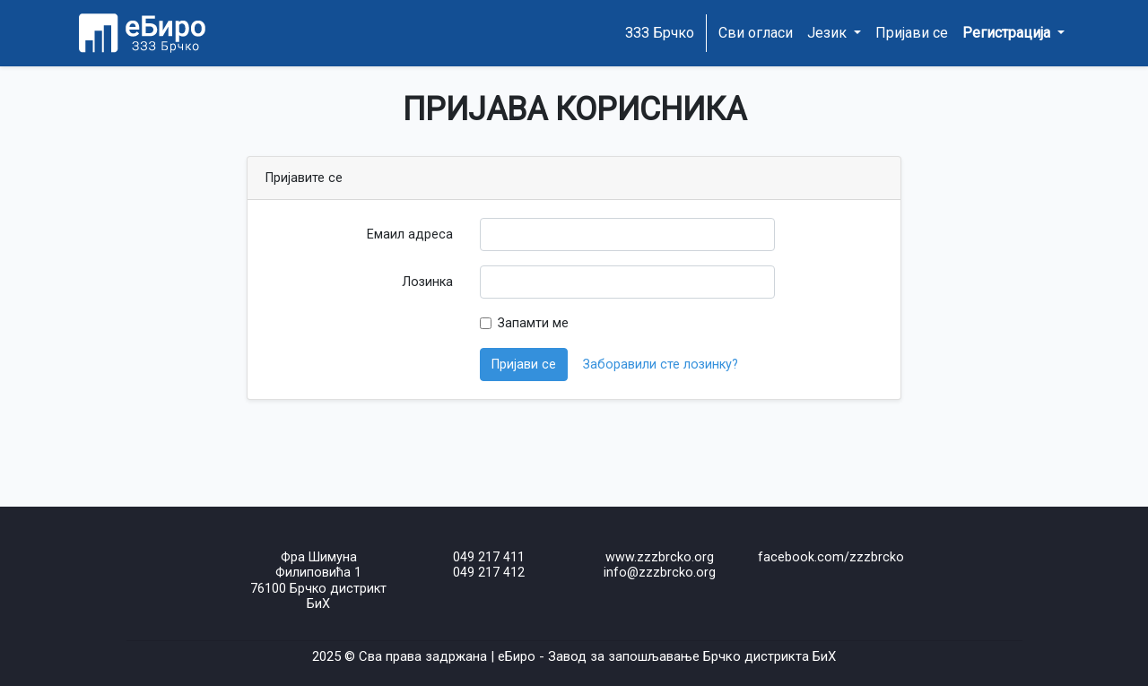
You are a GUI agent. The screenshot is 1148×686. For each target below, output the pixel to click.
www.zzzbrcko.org (659, 557)
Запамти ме (533, 323)
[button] (1013, 33)
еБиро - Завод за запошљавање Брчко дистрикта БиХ (667, 656)
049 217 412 (489, 572)
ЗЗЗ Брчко (659, 32)
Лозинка (427, 282)
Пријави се (911, 32)
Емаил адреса (410, 234)
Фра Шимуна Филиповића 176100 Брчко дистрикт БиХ (318, 581)
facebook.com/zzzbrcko (831, 557)
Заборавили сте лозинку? (660, 364)
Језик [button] (828, 32)
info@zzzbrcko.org (660, 572)
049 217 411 (489, 557)
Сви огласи (755, 32)
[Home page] (141, 33)
